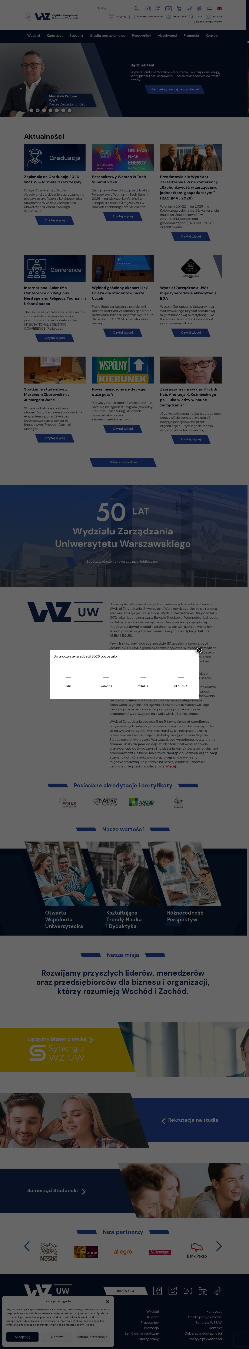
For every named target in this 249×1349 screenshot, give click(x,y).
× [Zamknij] (199, 650)
